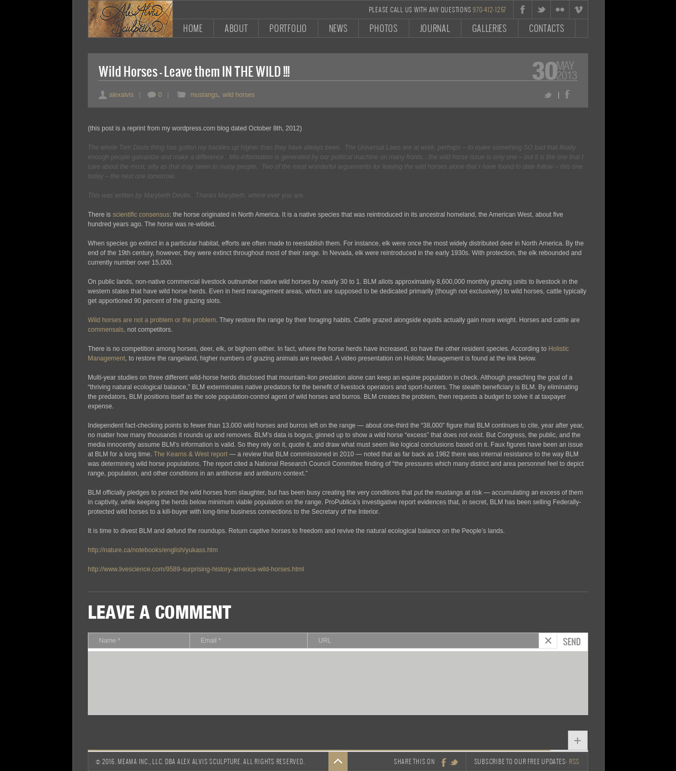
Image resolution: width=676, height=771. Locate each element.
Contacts (547, 28)
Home (193, 28)
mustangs (204, 95)
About (236, 28)
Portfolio (288, 28)
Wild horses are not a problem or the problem (152, 320)
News (338, 28)
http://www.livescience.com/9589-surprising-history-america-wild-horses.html (196, 569)
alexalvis (116, 95)
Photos (383, 28)
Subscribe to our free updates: (527, 761)
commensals (105, 329)
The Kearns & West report (191, 454)
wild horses (238, 95)
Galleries (489, 28)
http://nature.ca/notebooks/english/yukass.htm (153, 550)
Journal (435, 28)
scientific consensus (141, 214)
